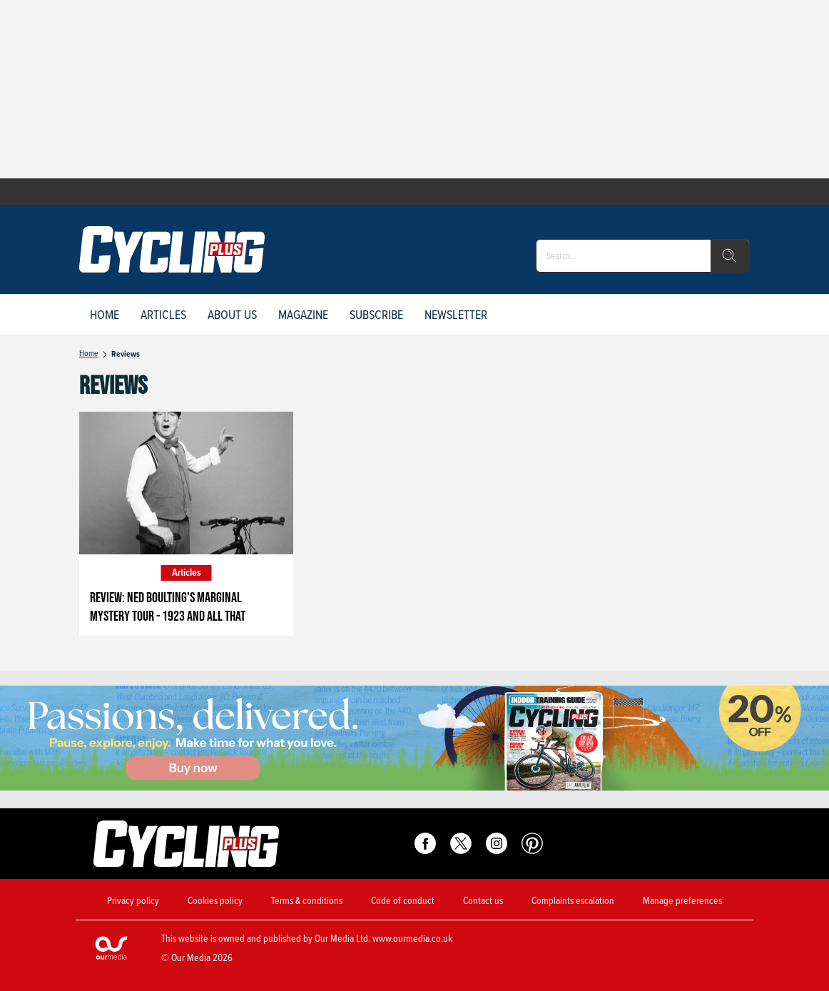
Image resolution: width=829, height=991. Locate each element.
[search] (730, 256)
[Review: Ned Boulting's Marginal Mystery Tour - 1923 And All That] (186, 483)
